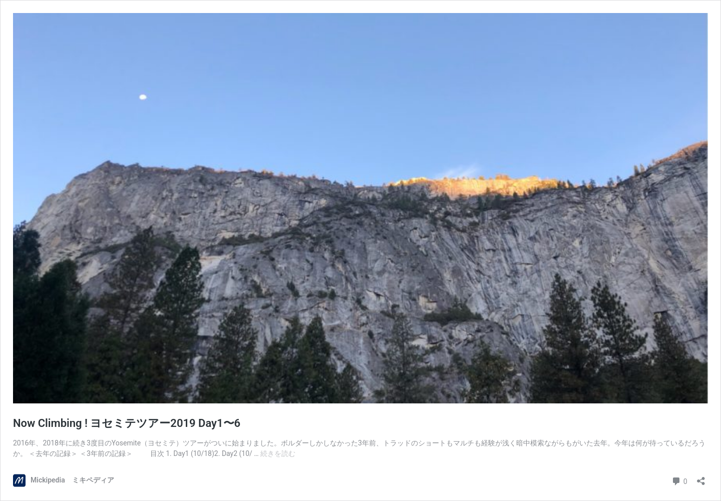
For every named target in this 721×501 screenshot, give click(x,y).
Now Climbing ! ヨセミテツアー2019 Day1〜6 (126, 423)
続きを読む (277, 453)
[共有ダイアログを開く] (701, 477)
